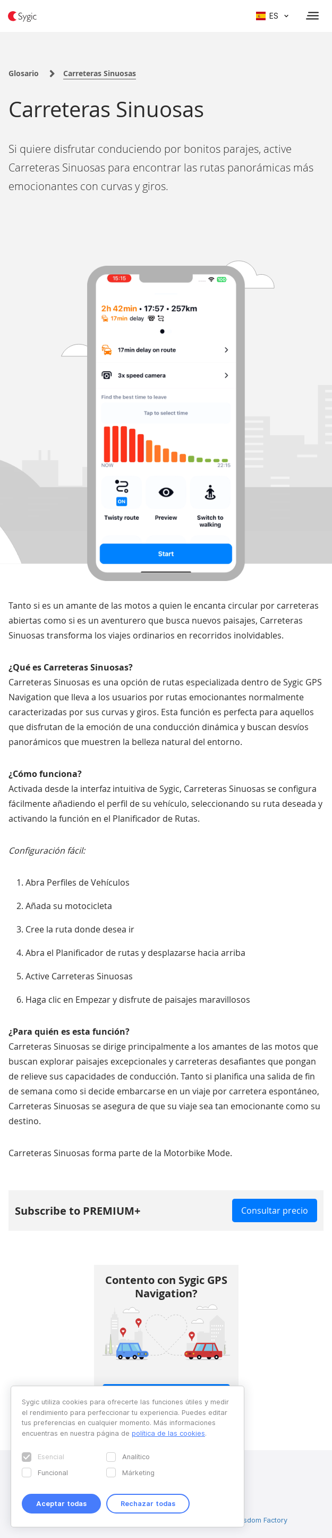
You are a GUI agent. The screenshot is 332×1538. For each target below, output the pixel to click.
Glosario (23, 73)
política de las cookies (168, 1433)
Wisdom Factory (261, 1520)
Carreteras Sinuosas (99, 73)
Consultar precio (274, 1210)
